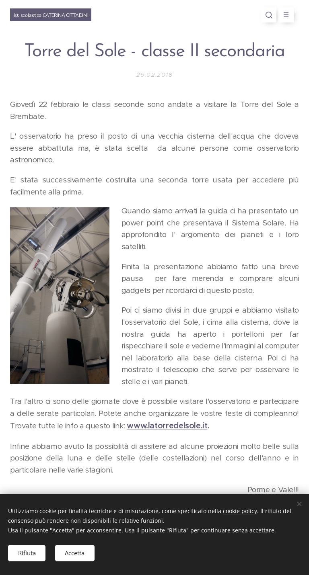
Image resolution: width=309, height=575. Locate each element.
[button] (268, 15)
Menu (283, 14)
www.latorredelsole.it (167, 426)
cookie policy (240, 511)
